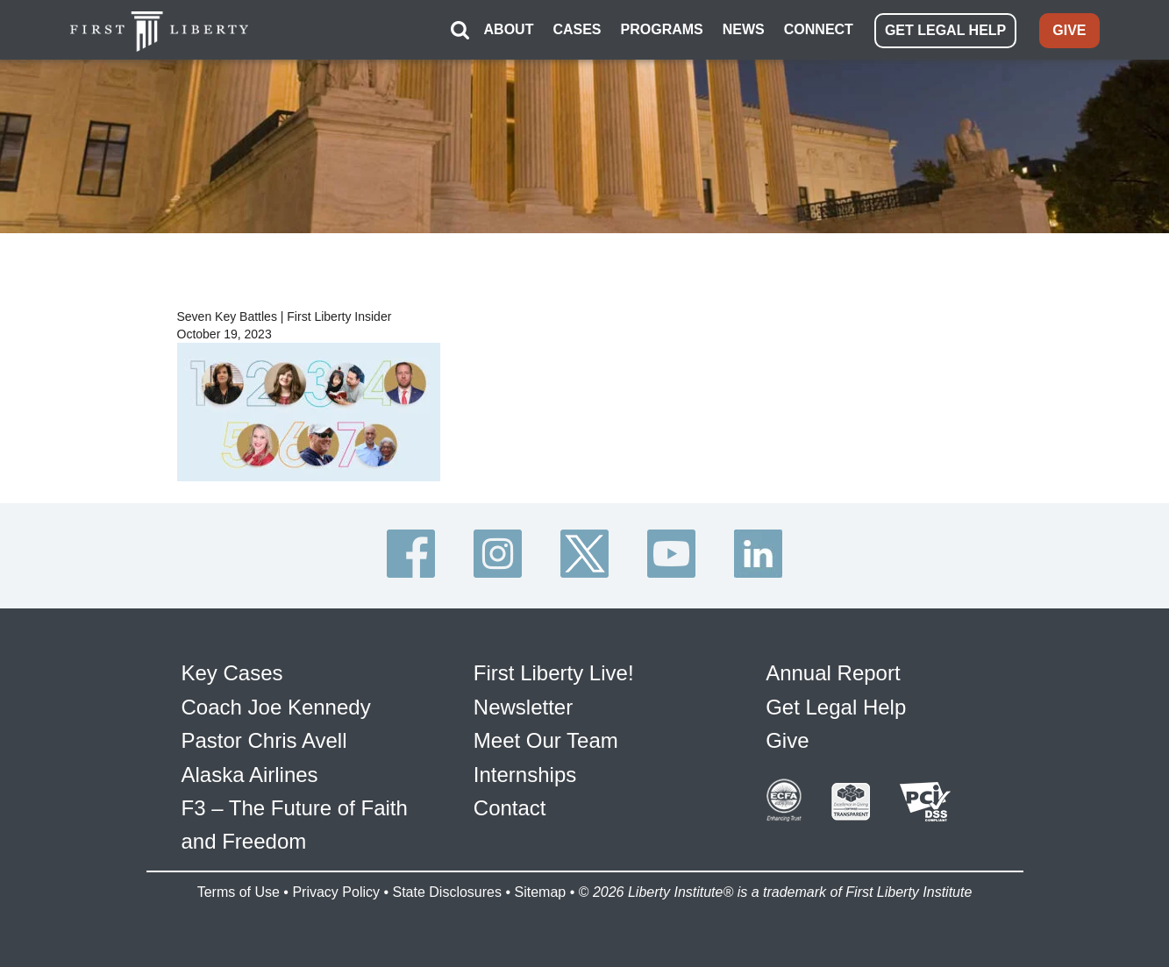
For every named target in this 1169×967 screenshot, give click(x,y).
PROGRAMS (662, 29)
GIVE (1069, 30)
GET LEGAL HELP (945, 30)
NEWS (744, 29)
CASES (576, 29)
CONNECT (818, 29)
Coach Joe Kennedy (276, 707)
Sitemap (540, 892)
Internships (525, 774)
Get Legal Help (836, 707)
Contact (510, 808)
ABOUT (509, 29)
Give (787, 740)
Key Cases (232, 673)
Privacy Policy (336, 892)
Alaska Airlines (250, 774)
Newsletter (523, 707)
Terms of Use (238, 892)
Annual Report (833, 673)
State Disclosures (447, 892)
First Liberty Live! (554, 673)
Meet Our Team (546, 740)
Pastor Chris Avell (264, 740)
